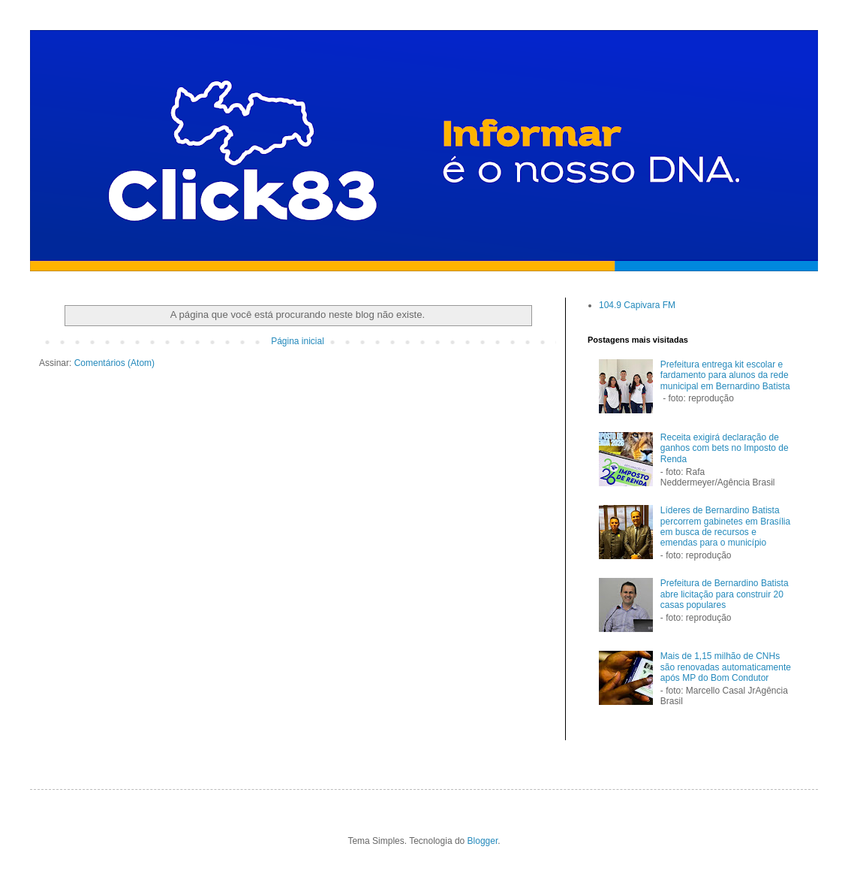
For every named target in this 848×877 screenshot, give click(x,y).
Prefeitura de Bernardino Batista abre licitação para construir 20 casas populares (724, 594)
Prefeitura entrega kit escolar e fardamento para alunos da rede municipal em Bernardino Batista (725, 375)
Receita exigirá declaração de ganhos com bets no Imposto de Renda (724, 448)
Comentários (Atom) (114, 363)
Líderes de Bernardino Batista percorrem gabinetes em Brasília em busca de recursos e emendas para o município (725, 526)
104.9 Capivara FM (637, 305)
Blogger (483, 841)
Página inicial (297, 341)
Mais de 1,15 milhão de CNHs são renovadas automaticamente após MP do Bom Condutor (725, 667)
